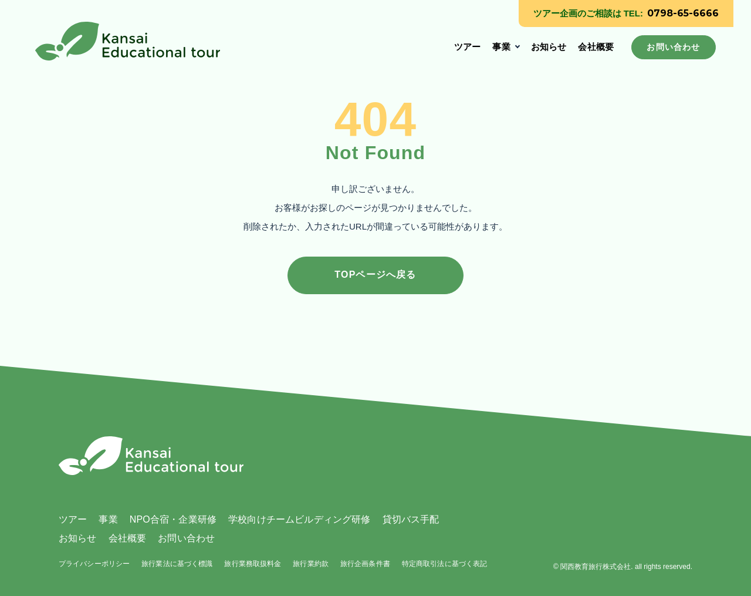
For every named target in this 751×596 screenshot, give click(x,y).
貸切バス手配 (411, 519)
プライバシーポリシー (94, 564)
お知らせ (549, 47)
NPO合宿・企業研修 (173, 519)
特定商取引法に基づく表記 (444, 564)
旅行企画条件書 (365, 564)
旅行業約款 (311, 564)
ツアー (467, 47)
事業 (501, 47)
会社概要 (596, 47)
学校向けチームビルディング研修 (299, 519)
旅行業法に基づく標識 (176, 564)
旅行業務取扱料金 (252, 564)
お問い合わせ (186, 538)
